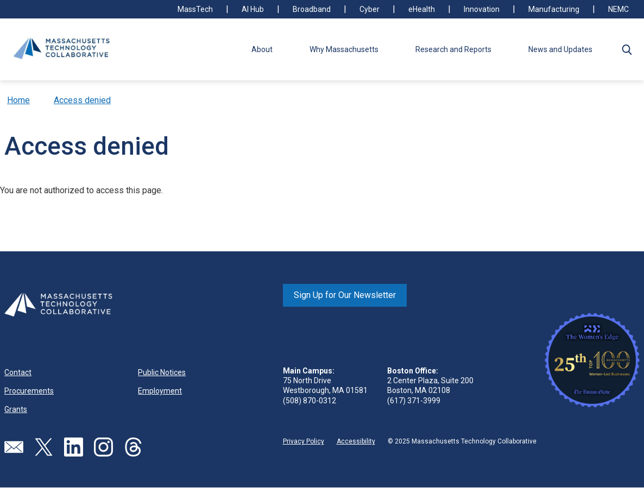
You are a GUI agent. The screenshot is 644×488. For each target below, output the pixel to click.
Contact (17, 372)
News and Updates (560, 49)
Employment (160, 390)
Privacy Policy (303, 441)
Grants (15, 409)
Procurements (29, 390)
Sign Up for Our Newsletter (345, 295)
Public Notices (162, 372)
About (262, 49)
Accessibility (356, 441)
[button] (626, 49)
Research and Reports (453, 49)
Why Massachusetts (344, 49)
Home (18, 100)
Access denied (82, 100)
